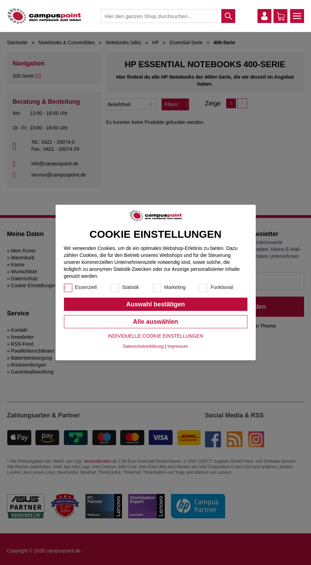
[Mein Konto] (264, 16)
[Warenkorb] (281, 16)
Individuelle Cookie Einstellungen (155, 336)
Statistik (130, 287)
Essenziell (86, 287)
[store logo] (44, 16)
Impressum (177, 346)
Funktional (222, 287)
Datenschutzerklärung (143, 346)
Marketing (174, 287)
